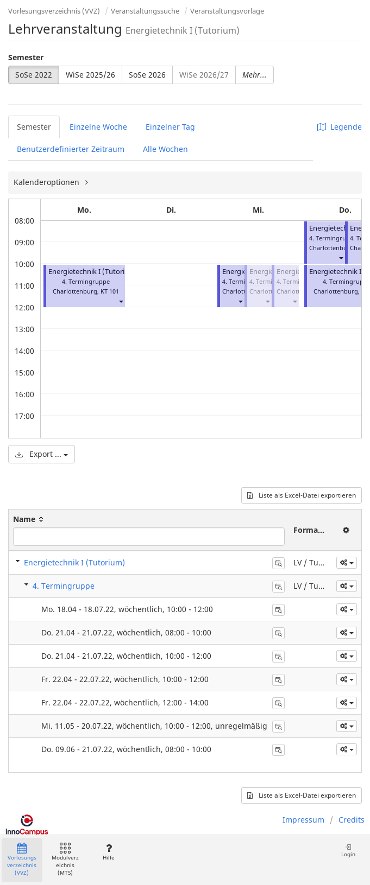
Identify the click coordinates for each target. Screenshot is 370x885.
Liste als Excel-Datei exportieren (301, 495)
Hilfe (108, 852)
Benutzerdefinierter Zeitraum (70, 149)
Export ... (41, 454)
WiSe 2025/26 (90, 74)
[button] (120, 300)
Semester (25, 57)
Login (348, 850)
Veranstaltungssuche (145, 11)
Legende (339, 127)
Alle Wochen (165, 149)
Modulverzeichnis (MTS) (65, 859)
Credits (351, 819)
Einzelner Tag (170, 127)
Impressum (303, 819)
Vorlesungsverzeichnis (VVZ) (54, 11)
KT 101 (110, 291)
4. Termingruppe (64, 586)
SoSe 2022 (33, 74)
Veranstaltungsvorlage (227, 11)
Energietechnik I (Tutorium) (93, 271)
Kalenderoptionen (47, 182)
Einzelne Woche (98, 127)
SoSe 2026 (147, 74)
